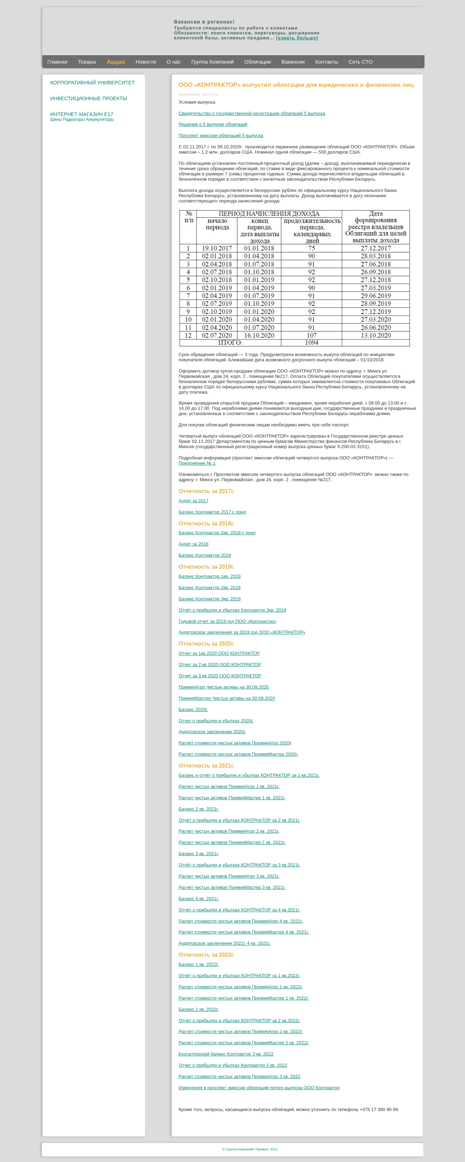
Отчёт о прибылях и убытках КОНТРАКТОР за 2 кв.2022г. (239, 1020)
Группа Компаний (212, 62)
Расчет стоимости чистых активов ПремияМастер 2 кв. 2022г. (244, 1042)
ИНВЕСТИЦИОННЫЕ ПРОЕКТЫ (88, 98)
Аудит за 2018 (194, 544)
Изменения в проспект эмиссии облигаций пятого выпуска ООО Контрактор (259, 1087)
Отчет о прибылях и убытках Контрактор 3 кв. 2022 (233, 1065)
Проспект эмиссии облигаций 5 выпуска (221, 135)
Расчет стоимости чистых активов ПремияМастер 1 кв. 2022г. (244, 998)
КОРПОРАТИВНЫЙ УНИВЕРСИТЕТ (92, 82)
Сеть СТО (360, 62)
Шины (56, 119)
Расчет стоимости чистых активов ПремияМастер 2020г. (238, 754)
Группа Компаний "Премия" (247, 1149)
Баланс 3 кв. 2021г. (199, 853)
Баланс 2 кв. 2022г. (199, 1009)
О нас (173, 62)
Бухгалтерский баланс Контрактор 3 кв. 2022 (226, 1054)
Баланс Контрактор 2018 (205, 555)
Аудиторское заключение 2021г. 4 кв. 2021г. (225, 943)
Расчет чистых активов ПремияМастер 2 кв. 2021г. (232, 842)
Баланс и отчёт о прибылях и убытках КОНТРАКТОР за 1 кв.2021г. (249, 775)
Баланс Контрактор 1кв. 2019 (210, 576)
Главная (58, 62)
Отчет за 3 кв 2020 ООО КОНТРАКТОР (220, 675)
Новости (146, 62)
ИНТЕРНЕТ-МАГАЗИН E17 (81, 114)
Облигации (257, 62)
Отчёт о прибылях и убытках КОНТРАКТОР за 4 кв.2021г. (239, 909)
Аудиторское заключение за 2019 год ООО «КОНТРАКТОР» (242, 632)
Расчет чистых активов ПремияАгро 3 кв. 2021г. (229, 876)
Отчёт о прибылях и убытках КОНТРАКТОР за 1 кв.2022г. (239, 975)
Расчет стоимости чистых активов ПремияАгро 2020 (234, 742)
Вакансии (293, 62)
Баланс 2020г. (193, 709)
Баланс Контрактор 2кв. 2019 (210, 587)
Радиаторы (74, 119)
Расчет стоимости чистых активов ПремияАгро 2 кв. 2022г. (241, 1031)
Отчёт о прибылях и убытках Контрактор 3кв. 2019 (232, 610)
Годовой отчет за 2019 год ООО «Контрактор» (228, 621)
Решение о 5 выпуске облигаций (213, 124)
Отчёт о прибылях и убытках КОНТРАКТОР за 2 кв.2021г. (239, 820)
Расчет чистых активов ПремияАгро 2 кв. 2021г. (229, 831)
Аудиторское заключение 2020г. (212, 731)
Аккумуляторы (100, 119)
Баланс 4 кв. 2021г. (199, 898)
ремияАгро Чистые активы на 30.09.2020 (225, 687)
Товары (87, 62)
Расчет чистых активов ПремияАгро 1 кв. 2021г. (229, 786)
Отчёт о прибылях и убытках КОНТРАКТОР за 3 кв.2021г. (239, 864)
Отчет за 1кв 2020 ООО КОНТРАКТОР (219, 653)
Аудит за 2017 (194, 500)
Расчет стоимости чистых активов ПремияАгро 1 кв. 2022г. (241, 986)
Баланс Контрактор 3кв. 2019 (210, 598)
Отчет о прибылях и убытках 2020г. (216, 720)
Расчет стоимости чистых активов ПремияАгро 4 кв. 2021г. (241, 921)
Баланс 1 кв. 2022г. (199, 964)
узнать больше (297, 37)
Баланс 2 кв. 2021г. (199, 809)
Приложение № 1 (197, 463)
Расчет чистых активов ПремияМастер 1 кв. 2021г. (232, 797)
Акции (116, 62)
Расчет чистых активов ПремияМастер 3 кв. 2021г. (232, 887)
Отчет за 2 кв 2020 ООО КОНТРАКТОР (220, 664)
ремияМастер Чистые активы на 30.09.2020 (228, 698)
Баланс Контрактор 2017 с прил (212, 512)
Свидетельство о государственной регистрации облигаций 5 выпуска (252, 113)
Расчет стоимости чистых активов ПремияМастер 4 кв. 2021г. (244, 932)
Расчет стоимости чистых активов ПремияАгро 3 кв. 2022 (240, 1076)
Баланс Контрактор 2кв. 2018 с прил (217, 532)
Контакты (326, 62)
